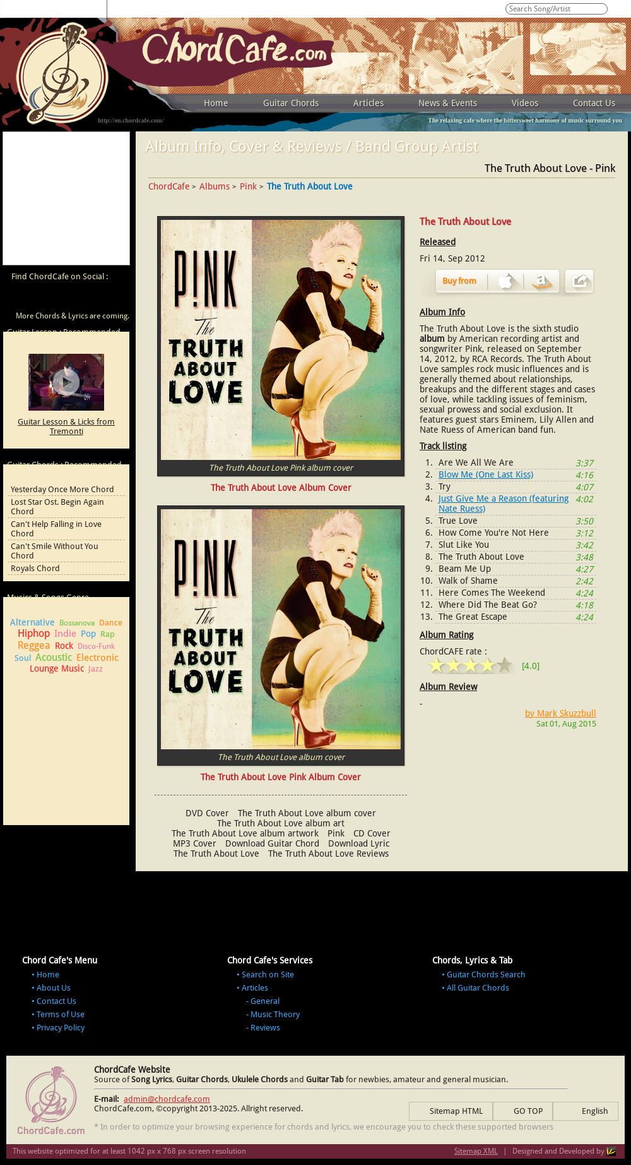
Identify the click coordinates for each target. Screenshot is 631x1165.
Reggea (34, 645)
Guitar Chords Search (486, 974)
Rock (64, 646)
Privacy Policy (61, 1027)
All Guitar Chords (478, 988)
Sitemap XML (476, 1151)
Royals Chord (35, 568)
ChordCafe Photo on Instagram (115, 298)
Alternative (32, 622)
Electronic (97, 657)
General (265, 1001)
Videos (525, 103)
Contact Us (594, 103)
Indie (65, 633)
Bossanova (77, 623)
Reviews (265, 1027)
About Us (54, 988)
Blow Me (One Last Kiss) (486, 474)
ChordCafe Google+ (91, 298)
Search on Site (268, 974)
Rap (107, 634)
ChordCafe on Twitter (67, 298)
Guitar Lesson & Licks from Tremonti (66, 426)
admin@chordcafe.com (167, 1099)
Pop (88, 634)
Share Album (579, 281)
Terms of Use (61, 1014)
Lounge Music (57, 668)
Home (216, 103)
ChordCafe (169, 186)
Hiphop (34, 633)
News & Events (447, 103)
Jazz (95, 668)
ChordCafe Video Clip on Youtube (19, 298)
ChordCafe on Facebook (43, 298)
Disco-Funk (96, 646)
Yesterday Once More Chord (62, 489)
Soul (23, 658)
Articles (368, 103)
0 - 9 (123, 7)
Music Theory (275, 1014)
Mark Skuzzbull (566, 713)
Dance (110, 622)
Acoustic (53, 657)
